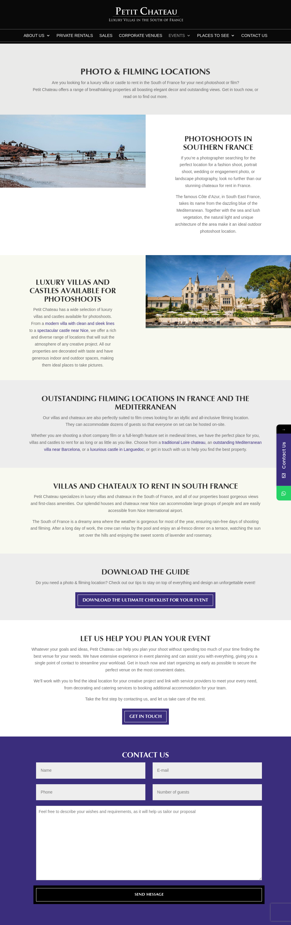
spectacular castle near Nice (62, 330)
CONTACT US (254, 35)
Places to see (213, 35)
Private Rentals (75, 35)
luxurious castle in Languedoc (117, 449)
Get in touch (145, 716)
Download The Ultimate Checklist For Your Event (145, 600)
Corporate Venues (140, 35)
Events (177, 35)
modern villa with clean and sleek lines (79, 323)
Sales (106, 35)
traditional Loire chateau (183, 442)
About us (34, 35)
